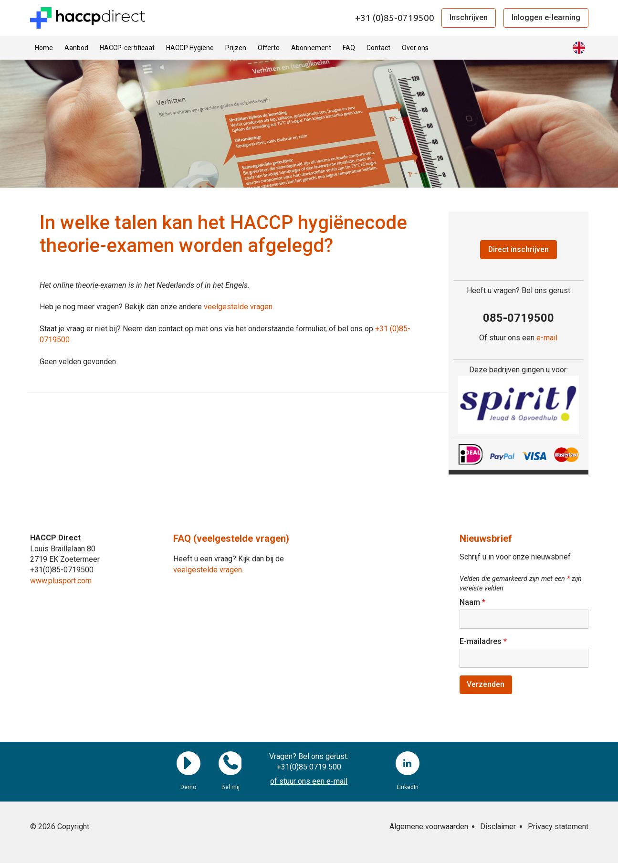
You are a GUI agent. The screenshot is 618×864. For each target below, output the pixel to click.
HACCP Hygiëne (190, 48)
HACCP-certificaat (127, 48)
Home (44, 48)
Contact (378, 48)
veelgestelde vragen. (208, 569)
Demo (188, 764)
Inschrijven (469, 17)
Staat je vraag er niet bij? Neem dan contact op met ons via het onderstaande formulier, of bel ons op (207, 328)
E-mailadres (483, 641)
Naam (472, 602)
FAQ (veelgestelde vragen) (231, 539)
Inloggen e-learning (546, 17)
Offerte (269, 48)
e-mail (546, 338)
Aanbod (76, 48)
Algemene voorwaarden (428, 827)
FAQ (349, 48)
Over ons (415, 48)
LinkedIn (407, 764)
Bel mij (230, 764)
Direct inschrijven (518, 249)
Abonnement (311, 48)
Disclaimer (498, 827)
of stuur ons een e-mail (308, 782)
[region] (518, 405)
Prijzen (235, 48)
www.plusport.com (61, 580)
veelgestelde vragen (238, 306)
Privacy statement (558, 827)
